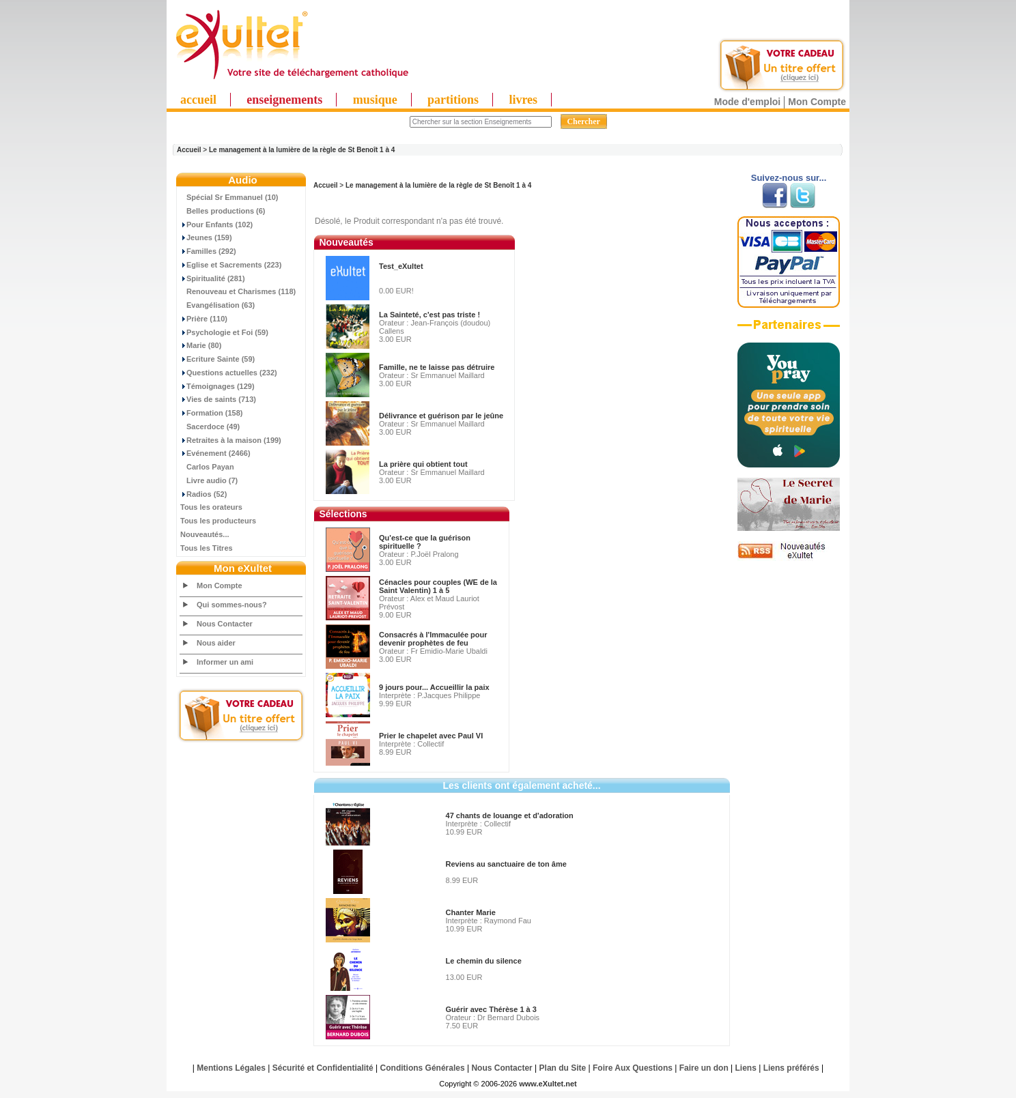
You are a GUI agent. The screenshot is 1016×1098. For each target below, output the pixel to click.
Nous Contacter (225, 624)
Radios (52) (203, 494)
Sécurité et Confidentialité (322, 1068)
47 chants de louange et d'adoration (510, 815)
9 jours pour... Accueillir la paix (434, 687)
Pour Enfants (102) (216, 224)
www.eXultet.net (548, 1084)
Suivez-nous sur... (789, 178)
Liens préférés (791, 1068)
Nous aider (216, 643)
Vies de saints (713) (218, 399)
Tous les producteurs (218, 521)
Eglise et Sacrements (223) (230, 265)
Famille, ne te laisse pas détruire (436, 367)
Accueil (189, 150)
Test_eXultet (401, 266)
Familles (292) (208, 251)
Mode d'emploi (747, 101)
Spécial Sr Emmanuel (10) (229, 197)
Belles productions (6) (223, 211)
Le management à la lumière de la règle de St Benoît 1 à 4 (302, 150)
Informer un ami (225, 662)
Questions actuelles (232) (228, 373)
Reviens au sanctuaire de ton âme (506, 864)
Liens (746, 1068)
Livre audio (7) (209, 480)
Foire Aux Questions (633, 1068)
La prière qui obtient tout (423, 464)
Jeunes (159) (206, 237)
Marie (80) (200, 345)
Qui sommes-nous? (232, 605)
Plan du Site (563, 1068)
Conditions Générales (422, 1068)
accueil (198, 99)
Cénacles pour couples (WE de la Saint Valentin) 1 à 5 (438, 586)
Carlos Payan (207, 467)
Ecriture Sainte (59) (217, 359)
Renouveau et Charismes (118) (238, 291)
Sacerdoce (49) (210, 426)
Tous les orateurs (211, 507)
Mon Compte (817, 101)
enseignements (284, 99)
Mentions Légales (231, 1068)
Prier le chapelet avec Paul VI (431, 736)
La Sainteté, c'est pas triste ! (429, 314)
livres (523, 99)
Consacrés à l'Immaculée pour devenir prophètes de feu (433, 639)
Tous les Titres (206, 548)
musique (375, 99)
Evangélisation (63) (217, 305)
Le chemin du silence (484, 961)
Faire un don (704, 1068)
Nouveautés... (204, 534)
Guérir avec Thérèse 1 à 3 (491, 1009)
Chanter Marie (471, 912)
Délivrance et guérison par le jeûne (441, 415)
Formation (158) (211, 413)
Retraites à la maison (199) (230, 440)
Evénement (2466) (215, 453)
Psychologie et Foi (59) (224, 332)
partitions (453, 99)
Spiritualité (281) (212, 278)
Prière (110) (203, 319)
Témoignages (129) (217, 386)
